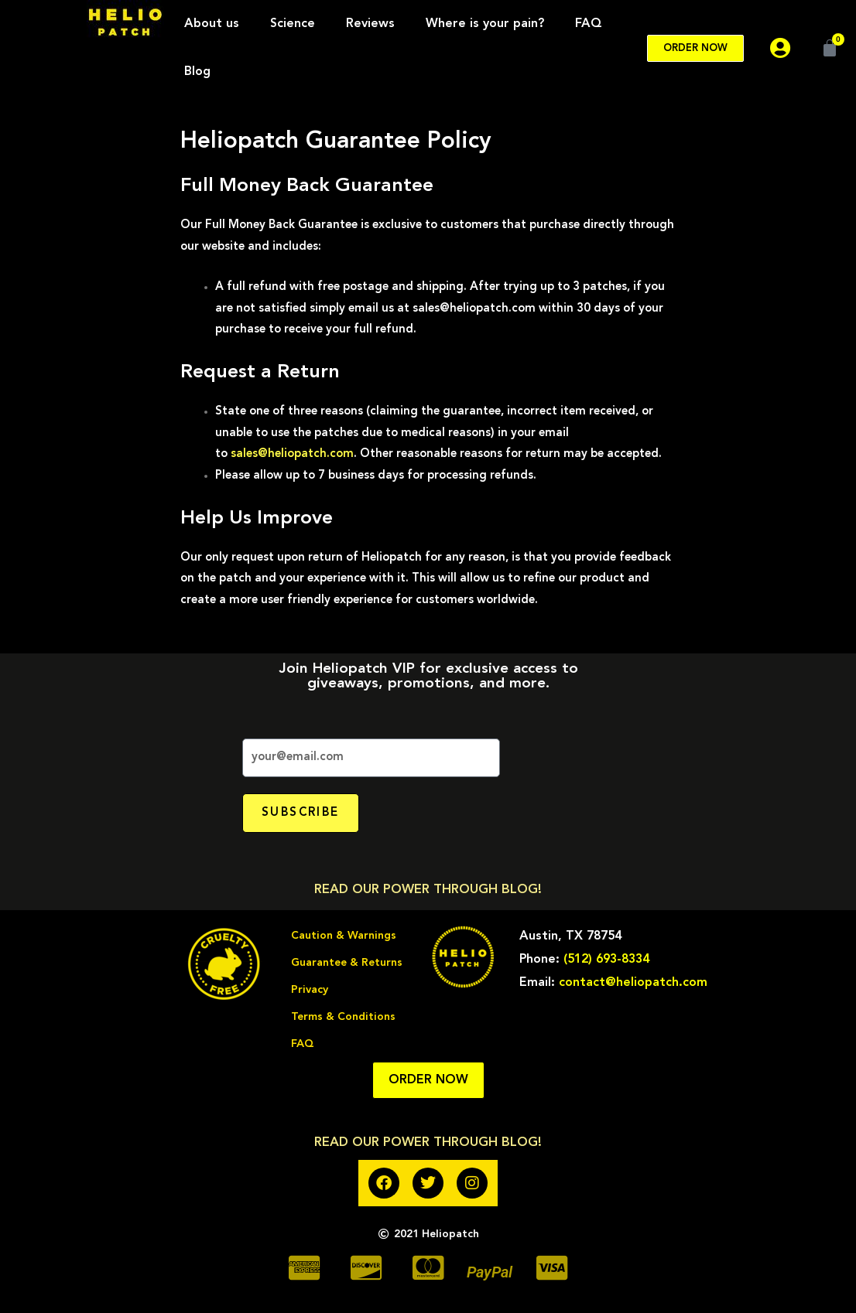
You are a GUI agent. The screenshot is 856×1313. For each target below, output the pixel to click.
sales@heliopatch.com (292, 454)
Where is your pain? (485, 24)
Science (292, 24)
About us (211, 24)
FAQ (588, 24)
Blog (197, 72)
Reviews (370, 24)
